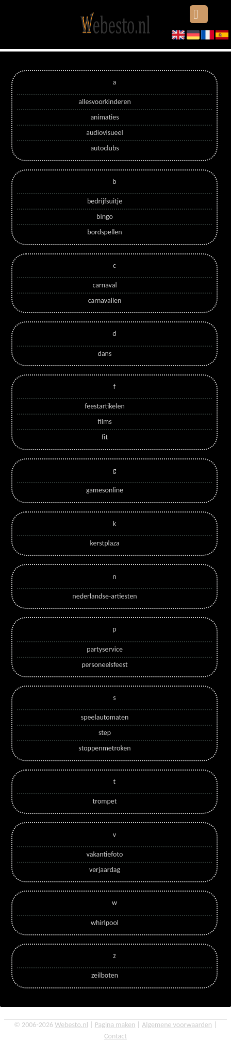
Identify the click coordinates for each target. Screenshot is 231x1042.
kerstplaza (105, 543)
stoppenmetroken (104, 748)
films (104, 421)
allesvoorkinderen (104, 101)
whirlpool (105, 922)
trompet (105, 801)
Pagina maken (115, 1024)
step (104, 732)
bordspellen (104, 232)
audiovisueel (104, 132)
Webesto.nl (71, 1024)
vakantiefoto (105, 854)
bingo (104, 216)
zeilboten (104, 975)
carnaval (104, 285)
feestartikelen (105, 406)
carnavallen (105, 300)
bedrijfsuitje (104, 201)
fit (105, 437)
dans (105, 353)
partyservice (105, 649)
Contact (115, 1036)
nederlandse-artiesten (104, 596)
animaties (104, 117)
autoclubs (104, 148)
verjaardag (104, 869)
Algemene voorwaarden (177, 1024)
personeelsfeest (104, 664)
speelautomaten (105, 717)
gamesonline (104, 490)
